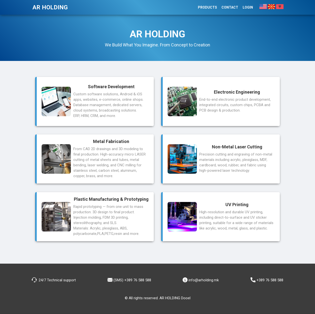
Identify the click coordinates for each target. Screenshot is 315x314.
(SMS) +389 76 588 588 (129, 279)
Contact (229, 7)
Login (248, 7)
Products (207, 7)
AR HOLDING (50, 7)
